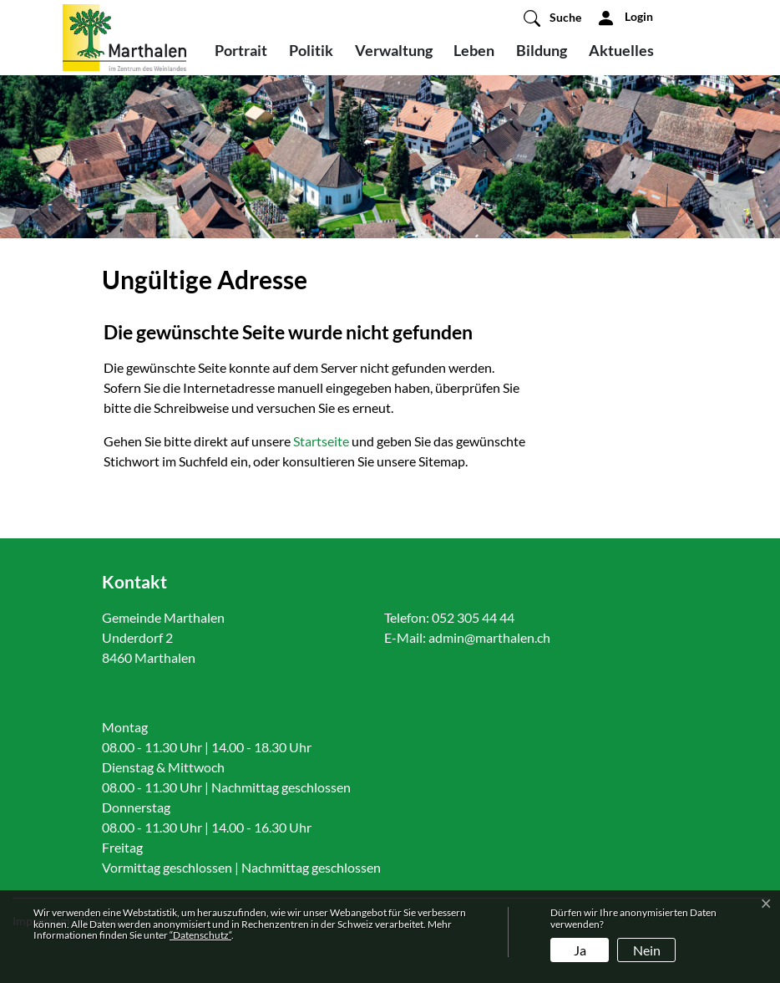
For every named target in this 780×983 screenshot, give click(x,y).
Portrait (241, 50)
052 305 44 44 (473, 617)
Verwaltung (394, 50)
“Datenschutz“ (200, 935)
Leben (473, 50)
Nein (647, 950)
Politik (311, 50)
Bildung (541, 50)
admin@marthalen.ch (489, 637)
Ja (580, 950)
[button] (552, 17)
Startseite (321, 441)
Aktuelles (621, 50)
